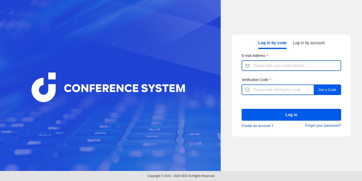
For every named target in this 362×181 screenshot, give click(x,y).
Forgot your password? (323, 125)
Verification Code (255, 80)
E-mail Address (253, 56)
